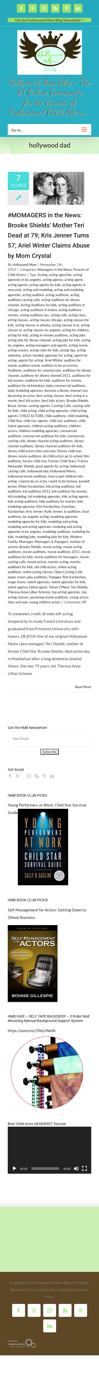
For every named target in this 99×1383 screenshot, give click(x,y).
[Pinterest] (44, 776)
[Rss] (37, 776)
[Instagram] (29, 776)
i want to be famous (62, 481)
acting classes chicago (46, 320)
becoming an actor (21, 396)
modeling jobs (25, 537)
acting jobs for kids (66, 340)
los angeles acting (36, 516)
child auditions (55, 416)
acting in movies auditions (49, 335)
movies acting (58, 562)
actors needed (32, 355)
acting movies (18, 350)
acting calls (59, 315)
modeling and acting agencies (29, 527)
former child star (35, 461)
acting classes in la (65, 325)
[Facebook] (10, 776)
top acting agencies (66, 592)
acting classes (18, 320)
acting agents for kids (45, 285)
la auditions (72, 511)
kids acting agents (75, 496)
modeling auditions (56, 531)
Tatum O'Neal (59, 587)
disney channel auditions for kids (58, 446)
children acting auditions (49, 426)
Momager (26, 542)
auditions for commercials (42, 370)
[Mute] (76, 1168)
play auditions (37, 577)
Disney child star (69, 451)
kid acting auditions (60, 486)
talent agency (18, 587)
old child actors (45, 567)
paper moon (16, 577)
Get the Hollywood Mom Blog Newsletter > (49, 20)
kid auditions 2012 (36, 491)
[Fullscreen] (84, 1168)
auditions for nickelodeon (26, 385)
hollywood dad (37, 471)
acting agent (73, 280)
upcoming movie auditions (49, 597)
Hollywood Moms (63, 471)
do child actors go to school (62, 456)
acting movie (78, 345)
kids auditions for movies (57, 501)
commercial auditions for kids (44, 436)
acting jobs (77, 335)
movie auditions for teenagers (56, 557)
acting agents (18, 285)
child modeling (77, 416)
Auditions (15, 370)
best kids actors (53, 400)
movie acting (52, 547)
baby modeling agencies (25, 390)
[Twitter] (18, 776)
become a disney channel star (66, 390)
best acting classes (50, 396)
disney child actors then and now (32, 451)
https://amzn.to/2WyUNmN (31, 1030)
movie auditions (34, 552)
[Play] (14, 1168)
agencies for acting (59, 355)
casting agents (39, 406)
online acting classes (38, 572)
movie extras (37, 562)
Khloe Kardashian (31, 486)
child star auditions (63, 421)
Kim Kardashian (48, 506)
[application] (49, 1150)
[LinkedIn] (52, 776)
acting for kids (18, 335)
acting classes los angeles (42, 330)
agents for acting (30, 360)
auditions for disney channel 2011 (46, 375)
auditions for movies (66, 380)
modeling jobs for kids (53, 537)
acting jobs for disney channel (29, 340)
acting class (77, 315)
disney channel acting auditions (50, 441)
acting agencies (60, 275)
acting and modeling (37, 290)
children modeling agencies (38, 431)
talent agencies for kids (68, 582)
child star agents (36, 421)
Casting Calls (61, 406)
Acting (42, 275)
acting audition (33, 295)
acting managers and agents (46, 345)
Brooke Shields (77, 400)
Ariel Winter (54, 360)
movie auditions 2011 (64, 552)
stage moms (17, 582)
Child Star (15, 421)
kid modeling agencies (44, 496)
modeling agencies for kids (27, 521)
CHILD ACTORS (31, 416)
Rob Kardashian (74, 577)
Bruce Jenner (17, 406)
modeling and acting (63, 521)
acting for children (75, 330)
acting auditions (57, 295)
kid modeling (17, 496)
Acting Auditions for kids (39, 305)
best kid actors (29, 400)
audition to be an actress (60, 365)
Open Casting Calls (68, 572)
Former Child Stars (62, 461)
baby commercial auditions (65, 385)
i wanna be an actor (32, 481)
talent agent (38, 587)
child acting (28, 411)
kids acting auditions (23, 501)
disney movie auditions (24, 456)
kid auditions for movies (69, 491)
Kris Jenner (34, 511)
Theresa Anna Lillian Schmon (29, 592)
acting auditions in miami (38, 310)
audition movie (29, 365)
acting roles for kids (44, 350)
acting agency (53, 280)
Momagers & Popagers (51, 542)
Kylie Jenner (53, 511)
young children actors (45, 602)
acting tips (67, 350)
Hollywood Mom (24, 265)
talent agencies (38, 582)
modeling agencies (64, 516)
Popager (55, 577)
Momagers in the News (54, 269)
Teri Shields (79, 587)
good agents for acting (52, 466)
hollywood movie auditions (27, 476)
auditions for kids (37, 380)
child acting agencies (53, 411)
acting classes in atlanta (32, 325)
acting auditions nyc (34, 315)
